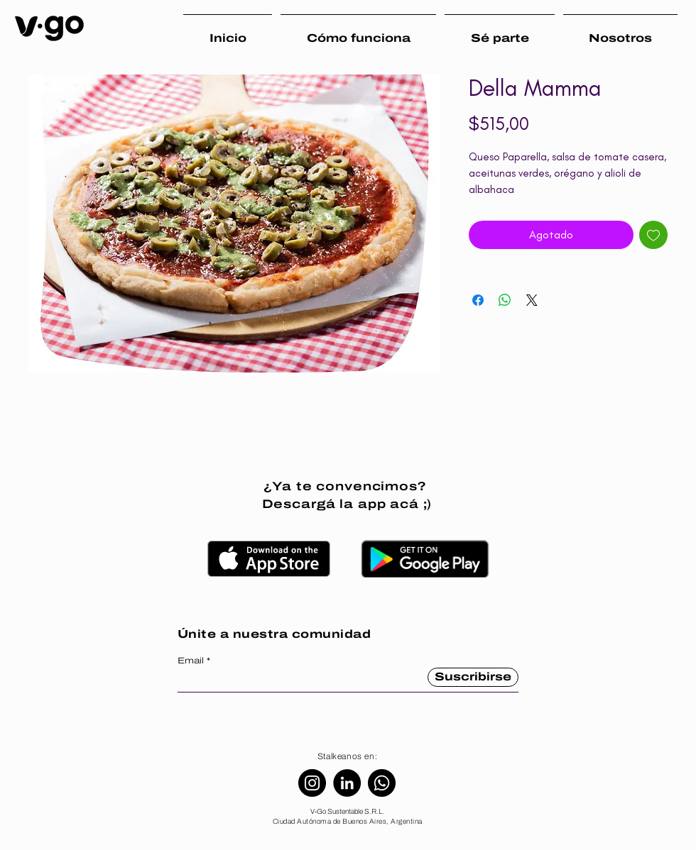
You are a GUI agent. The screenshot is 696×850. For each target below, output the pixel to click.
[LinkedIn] (347, 783)
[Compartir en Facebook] (477, 300)
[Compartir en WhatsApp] (504, 300)
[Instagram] (312, 783)
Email (191, 660)
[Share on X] (531, 300)
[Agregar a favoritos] (653, 235)
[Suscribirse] (473, 677)
